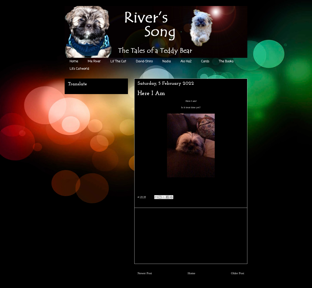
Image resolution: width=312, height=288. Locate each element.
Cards (205, 61)
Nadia (166, 61)
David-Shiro (144, 61)
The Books (226, 61)
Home (74, 61)
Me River (94, 61)
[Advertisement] (191, 236)
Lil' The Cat (118, 61)
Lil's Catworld (79, 69)
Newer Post (144, 273)
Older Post (237, 273)
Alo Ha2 (185, 61)
